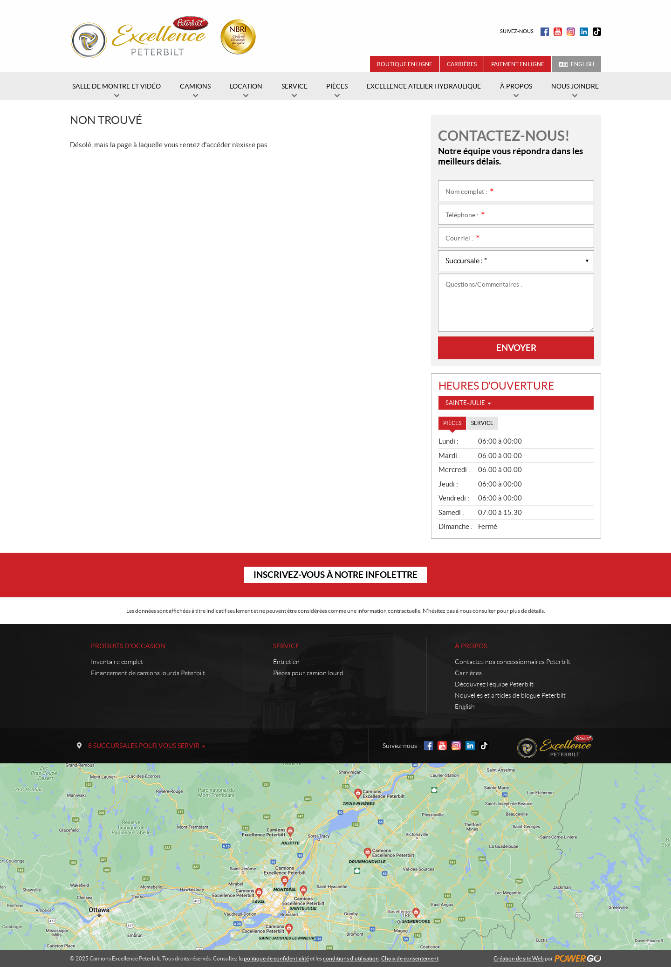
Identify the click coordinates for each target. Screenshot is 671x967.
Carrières (462, 64)
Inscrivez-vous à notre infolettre (335, 574)
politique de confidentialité (276, 958)
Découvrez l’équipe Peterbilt (494, 684)
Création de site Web (518, 958)
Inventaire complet (117, 661)
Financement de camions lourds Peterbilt (148, 673)
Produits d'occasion (128, 646)
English (582, 64)
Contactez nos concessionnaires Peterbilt (512, 661)
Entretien (286, 661)
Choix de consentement (409, 958)
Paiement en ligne (517, 64)
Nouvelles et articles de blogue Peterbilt (510, 695)
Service (286, 646)
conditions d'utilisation (351, 958)
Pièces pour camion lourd (308, 673)
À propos (471, 646)
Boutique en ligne (404, 64)
